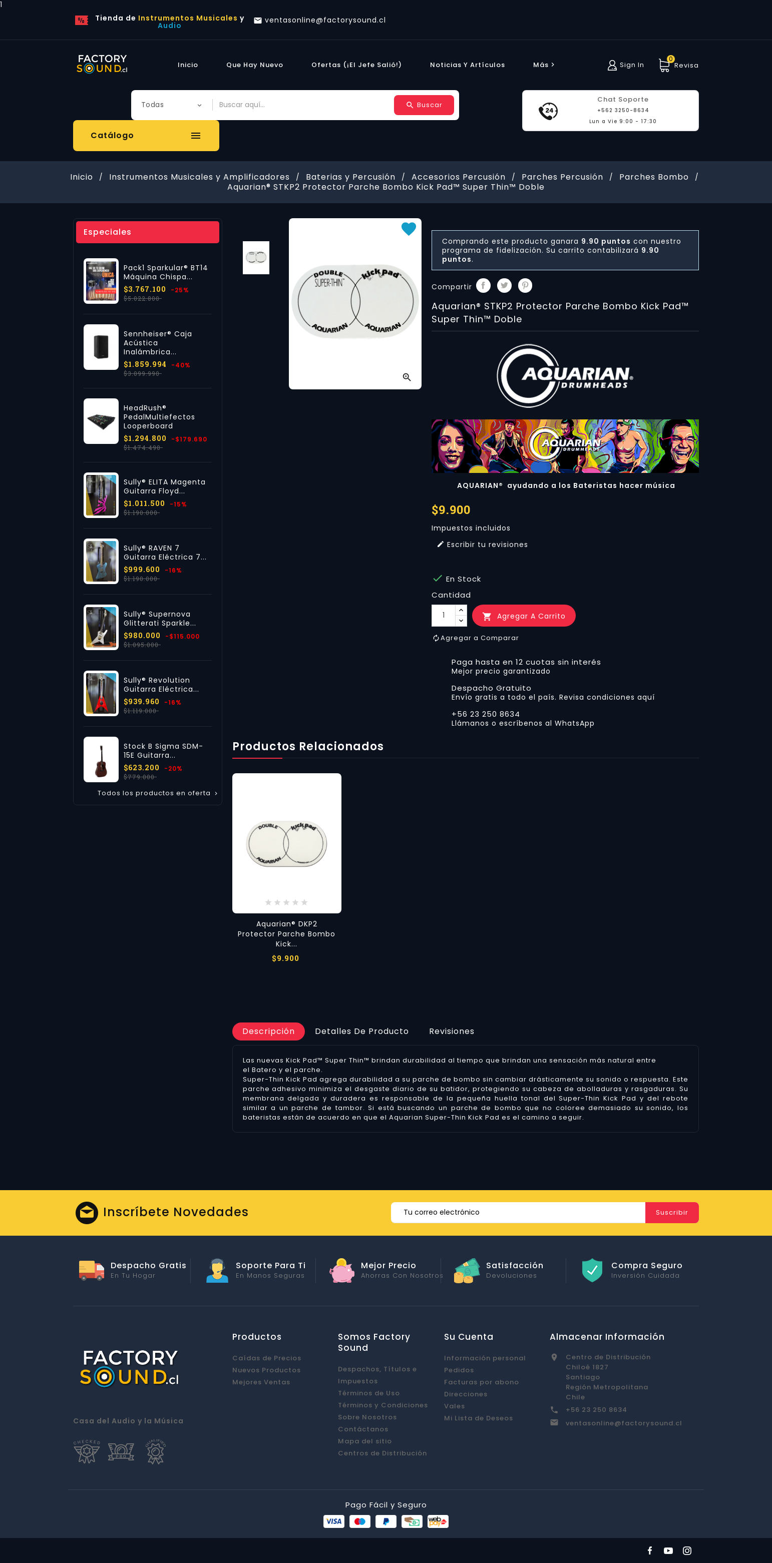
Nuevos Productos (266, 1370)
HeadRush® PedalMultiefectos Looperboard (159, 416)
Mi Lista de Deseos (478, 1418)
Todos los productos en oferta (158, 793)
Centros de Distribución (382, 1453)
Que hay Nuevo (254, 65)
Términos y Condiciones (383, 1405)
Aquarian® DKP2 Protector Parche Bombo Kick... (286, 934)
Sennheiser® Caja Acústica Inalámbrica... (158, 342)
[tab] (268, 1031)
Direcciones (466, 1394)
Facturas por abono (481, 1382)
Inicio (188, 65)
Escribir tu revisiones (482, 544)
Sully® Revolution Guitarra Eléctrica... (161, 685)
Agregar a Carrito (524, 616)
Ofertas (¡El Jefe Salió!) (356, 65)
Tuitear (504, 285)
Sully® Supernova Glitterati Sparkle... (160, 619)
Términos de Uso (369, 1393)
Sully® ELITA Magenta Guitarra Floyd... (165, 486)
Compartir (483, 285)
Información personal (485, 1358)
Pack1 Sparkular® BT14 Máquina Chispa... (166, 272)
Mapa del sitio (365, 1441)
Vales (454, 1406)
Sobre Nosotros (367, 1417)
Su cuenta (469, 1337)
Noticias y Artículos (467, 65)
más (545, 65)
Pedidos (459, 1370)
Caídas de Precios (266, 1358)
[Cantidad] (444, 616)
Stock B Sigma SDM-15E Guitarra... (163, 751)
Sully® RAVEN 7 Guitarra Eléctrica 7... (165, 553)
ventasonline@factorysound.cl (624, 1423)
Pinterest (525, 285)
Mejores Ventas (261, 1382)
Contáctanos (363, 1429)
